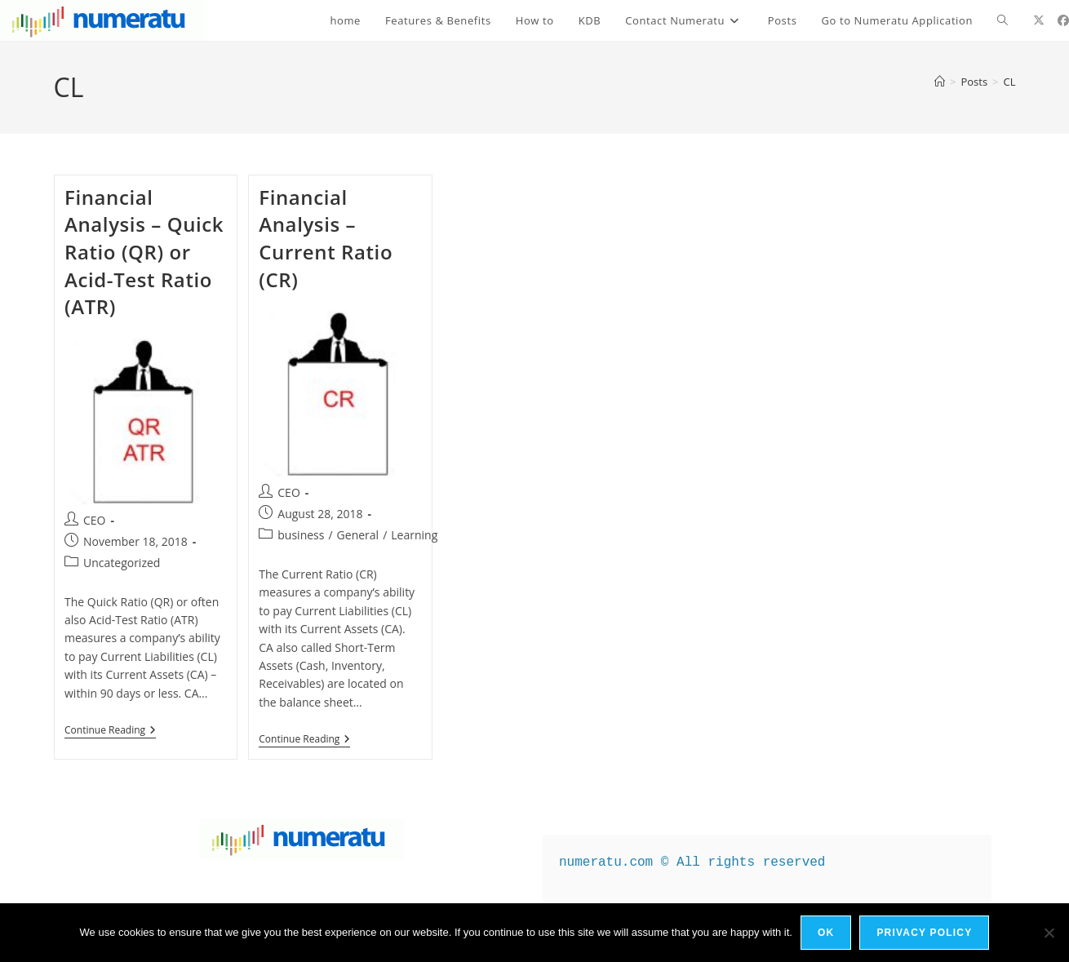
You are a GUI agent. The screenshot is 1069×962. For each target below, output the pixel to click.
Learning (414, 535)
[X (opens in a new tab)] (1039, 20)
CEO (94, 520)
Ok (826, 932)
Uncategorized (121, 562)
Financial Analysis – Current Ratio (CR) (326, 238)
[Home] (939, 81)
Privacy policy (924, 932)
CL (1010, 81)
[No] (1048, 932)
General (358, 535)
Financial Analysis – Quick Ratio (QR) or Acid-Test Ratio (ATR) (144, 252)
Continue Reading (110, 731)
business (300, 535)
